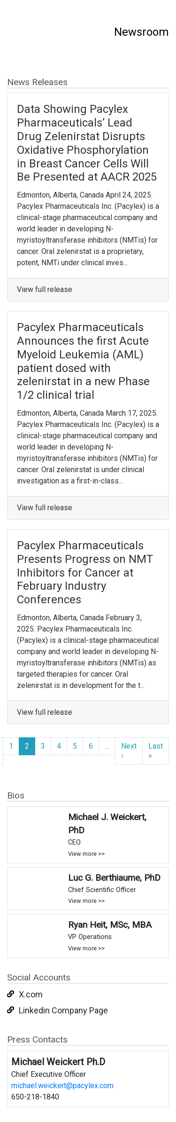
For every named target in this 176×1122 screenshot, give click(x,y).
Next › (129, 751)
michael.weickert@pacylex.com (62, 1085)
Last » (155, 751)
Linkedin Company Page (63, 1010)
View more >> (86, 853)
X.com (31, 994)
